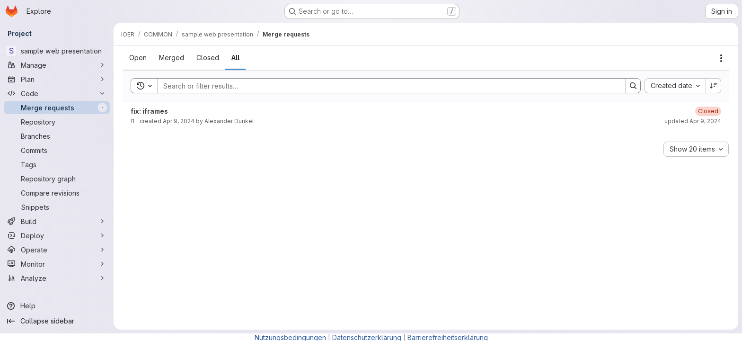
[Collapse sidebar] (57, 321)
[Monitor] (57, 263)
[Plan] (57, 79)
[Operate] (57, 249)
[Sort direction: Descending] (713, 85)
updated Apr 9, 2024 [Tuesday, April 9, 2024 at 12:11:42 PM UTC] (692, 121)
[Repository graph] (57, 178)
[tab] (138, 58)
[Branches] (57, 136)
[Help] (57, 306)
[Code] (57, 93)
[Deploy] (57, 235)
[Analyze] (57, 278)
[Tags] (57, 164)
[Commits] (57, 150)
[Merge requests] (57, 107)
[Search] (387, 85)
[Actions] (721, 58)
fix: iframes (149, 111)
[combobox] (675, 85)
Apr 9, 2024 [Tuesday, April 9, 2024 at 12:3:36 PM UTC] (178, 121)
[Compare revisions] (57, 192)
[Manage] (57, 65)
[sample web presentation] (57, 50)
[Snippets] (57, 207)
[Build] (57, 221)
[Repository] (57, 121)
